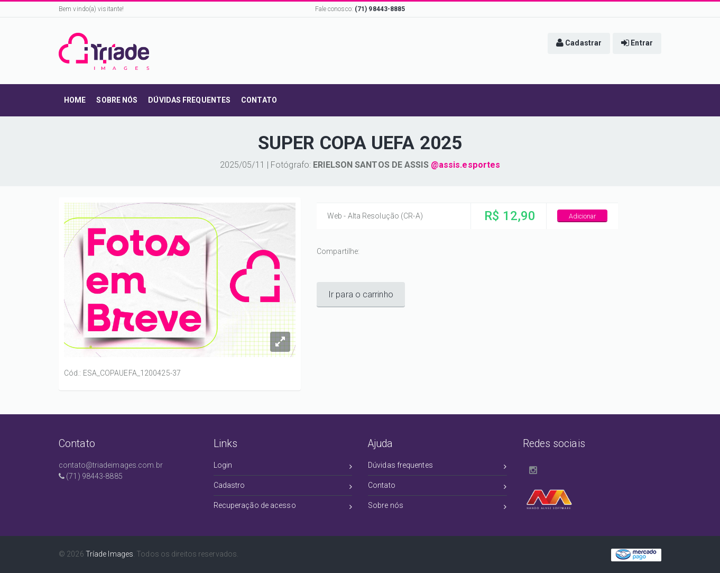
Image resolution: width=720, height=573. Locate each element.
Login (283, 467)
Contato (437, 487)
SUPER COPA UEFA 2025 (360, 143)
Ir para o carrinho (360, 294)
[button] (579, 43)
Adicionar (582, 216)
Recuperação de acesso (283, 507)
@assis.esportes (466, 165)
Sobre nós (437, 507)
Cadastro (283, 487)
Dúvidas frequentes (437, 467)
